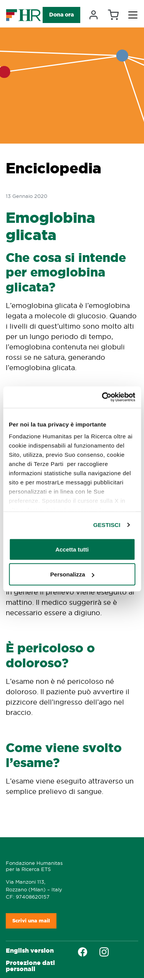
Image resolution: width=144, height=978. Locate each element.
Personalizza (72, 574)
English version (30, 950)
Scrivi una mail (31, 921)
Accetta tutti (72, 549)
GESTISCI (107, 525)
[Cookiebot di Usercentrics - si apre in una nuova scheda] (102, 397)
